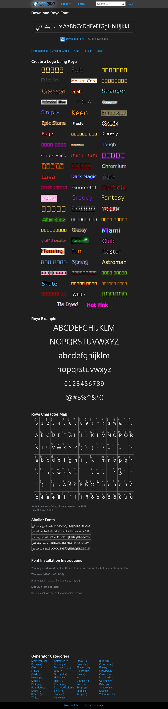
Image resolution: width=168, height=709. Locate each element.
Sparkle (105, 690)
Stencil (36, 694)
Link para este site (93, 705)
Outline (105, 680)
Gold (36, 674)
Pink (36, 684)
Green (105, 674)
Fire (103, 667)
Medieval (106, 677)
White (36, 697)
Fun (35, 671)
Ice (80, 677)
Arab (76, 50)
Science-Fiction (64, 687)
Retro (104, 684)
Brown (36, 664)
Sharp (36, 690)
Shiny (59, 690)
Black (82, 661)
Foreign (88, 50)
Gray (81, 674)
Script (82, 687)
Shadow (106, 687)
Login (131, 4)
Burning (60, 664)
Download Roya (72, 38)
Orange (83, 680)
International (40, 50)
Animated (61, 661)
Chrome (106, 664)
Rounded (38, 687)
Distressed (62, 667)
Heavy (37, 677)
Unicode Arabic (61, 50)
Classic (37, 667)
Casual (82, 664)
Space (82, 690)
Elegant (83, 667)
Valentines (107, 694)
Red (81, 684)
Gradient (60, 674)
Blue (104, 661)
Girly (58, 671)
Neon (58, 680)
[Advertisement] (15, 60)
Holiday (60, 677)
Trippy (82, 694)
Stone (59, 694)
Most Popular (39, 661)
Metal (36, 680)
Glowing (106, 671)
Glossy (83, 671)
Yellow (60, 697)
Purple (60, 684)
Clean (100, 50)
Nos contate (71, 705)
